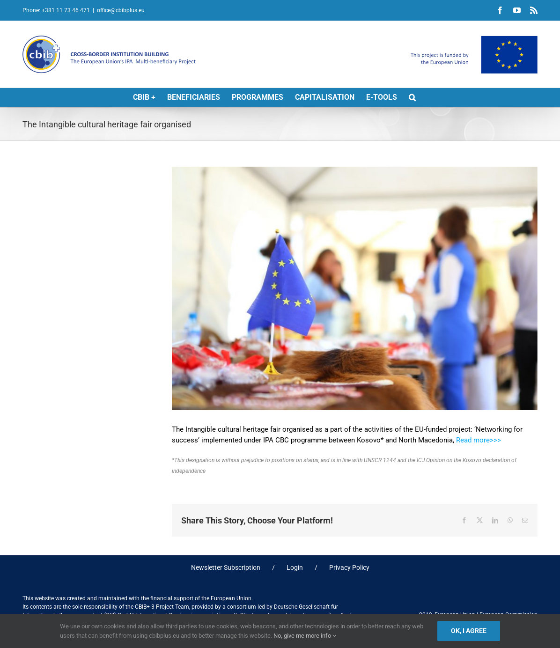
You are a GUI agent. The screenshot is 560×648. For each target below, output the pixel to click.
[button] (412, 97)
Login (295, 567)
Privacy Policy (349, 567)
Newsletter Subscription (225, 567)
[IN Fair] (355, 288)
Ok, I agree (468, 630)
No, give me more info (304, 635)
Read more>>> (478, 440)
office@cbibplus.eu (121, 10)
